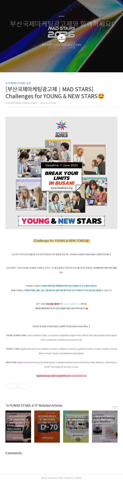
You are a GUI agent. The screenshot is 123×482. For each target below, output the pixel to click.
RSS (67, 65)
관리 (78, 65)
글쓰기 (45, 65)
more (115, 406)
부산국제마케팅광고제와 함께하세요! (61, 24)
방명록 (56, 65)
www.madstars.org (72, 304)
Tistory (79, 478)
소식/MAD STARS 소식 (18, 83)
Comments (13, 453)
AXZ (61, 478)
